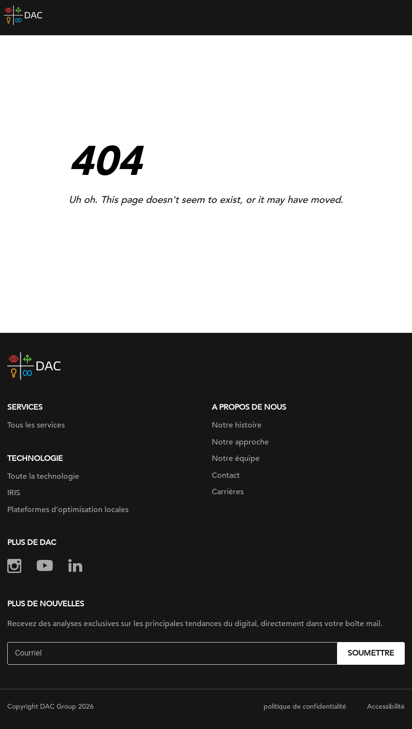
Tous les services (36, 425)
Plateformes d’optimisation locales (68, 510)
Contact (226, 475)
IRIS (13, 493)
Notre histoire (237, 425)
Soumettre (371, 653)
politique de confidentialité (305, 706)
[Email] (173, 653)
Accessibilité (386, 706)
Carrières (228, 492)
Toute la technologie (43, 476)
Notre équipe (236, 458)
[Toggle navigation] (397, 15)
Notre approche (240, 442)
